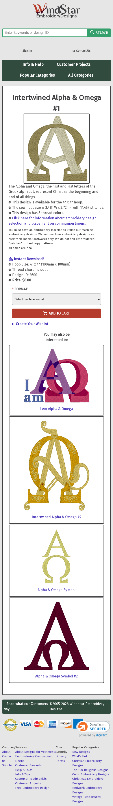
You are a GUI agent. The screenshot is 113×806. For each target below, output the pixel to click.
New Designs (81, 752)
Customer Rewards (28, 765)
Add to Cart (56, 313)
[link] (91, 728)
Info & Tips (22, 774)
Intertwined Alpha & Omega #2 (57, 517)
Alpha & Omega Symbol (56, 590)
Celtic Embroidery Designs (90, 774)
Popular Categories (37, 75)
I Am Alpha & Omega (56, 409)
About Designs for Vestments (35, 752)
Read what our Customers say (26, 706)
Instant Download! (29, 259)
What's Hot (79, 756)
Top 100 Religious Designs (90, 770)
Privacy (61, 756)
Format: (21, 289)
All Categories (80, 75)
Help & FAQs (23, 770)
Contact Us (81, 51)
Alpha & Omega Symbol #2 (56, 676)
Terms (60, 761)
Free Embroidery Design (32, 788)
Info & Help (33, 64)
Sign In (27, 51)
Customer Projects (74, 64)
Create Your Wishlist (32, 324)
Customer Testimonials (31, 779)
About (6, 752)
